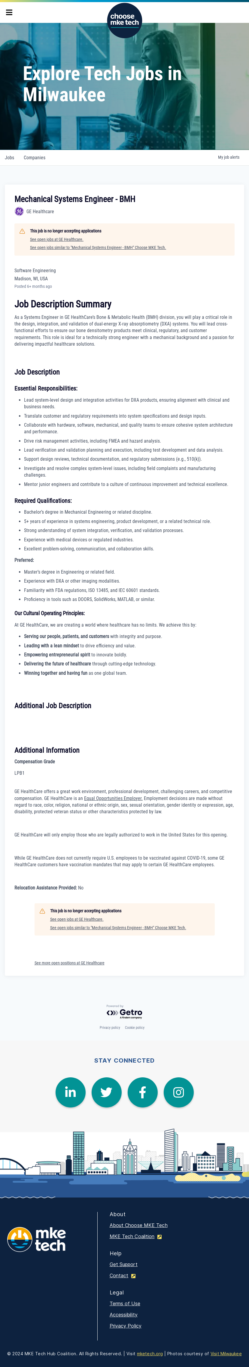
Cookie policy (134, 1028)
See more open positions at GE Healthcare (70, 963)
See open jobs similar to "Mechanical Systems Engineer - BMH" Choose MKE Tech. (98, 247)
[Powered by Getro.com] (125, 1012)
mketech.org (150, 1353)
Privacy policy (110, 1028)
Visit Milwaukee (226, 1353)
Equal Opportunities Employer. (113, 798)
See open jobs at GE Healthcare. (57, 239)
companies (34, 157)
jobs (9, 157)
